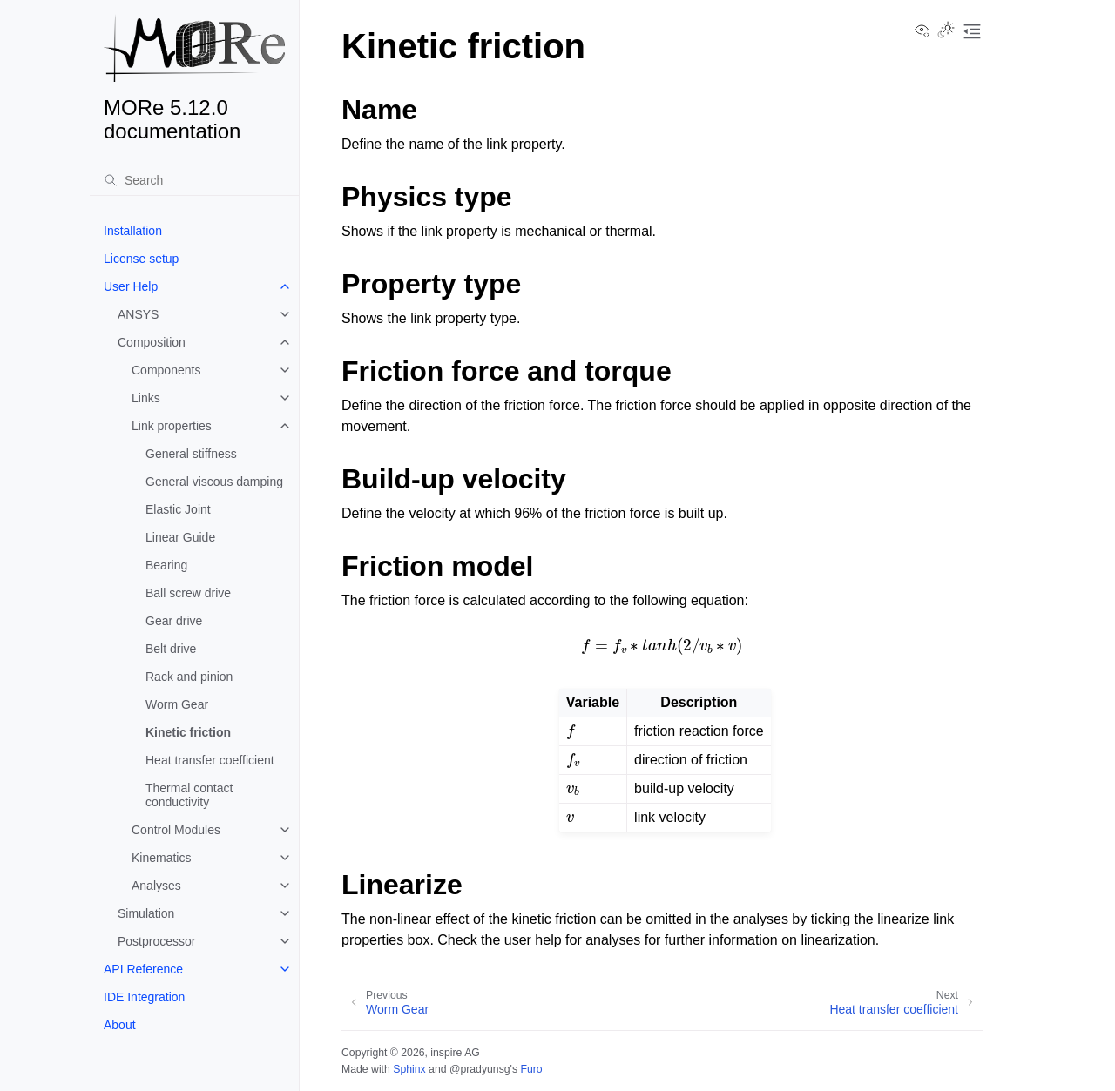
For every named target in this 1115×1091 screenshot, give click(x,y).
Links (146, 398)
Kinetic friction (188, 732)
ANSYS (138, 314)
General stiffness (191, 454)
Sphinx (409, 1069)
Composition (152, 342)
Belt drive (170, 649)
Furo (531, 1069)
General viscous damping (214, 481)
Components (166, 370)
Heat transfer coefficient (209, 760)
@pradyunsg (479, 1069)
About (120, 1025)
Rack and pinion (189, 677)
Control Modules (176, 830)
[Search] (194, 180)
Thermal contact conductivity (189, 795)
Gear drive (173, 621)
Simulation (146, 913)
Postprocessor (156, 941)
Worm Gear (176, 704)
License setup (141, 259)
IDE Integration (144, 997)
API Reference (143, 969)
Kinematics (161, 858)
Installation (133, 231)
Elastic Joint (178, 509)
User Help (131, 286)
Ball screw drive (188, 593)
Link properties (172, 426)
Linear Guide (180, 537)
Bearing (166, 565)
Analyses (156, 885)
